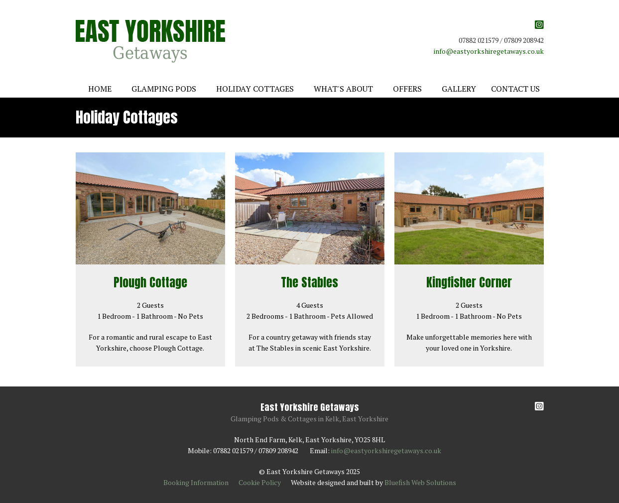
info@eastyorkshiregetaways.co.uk (489, 51)
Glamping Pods (163, 88)
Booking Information (196, 482)
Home (100, 88)
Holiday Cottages (255, 88)
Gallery (459, 88)
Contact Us (515, 88)
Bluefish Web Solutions (420, 482)
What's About (343, 88)
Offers (407, 88)
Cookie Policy (260, 482)
